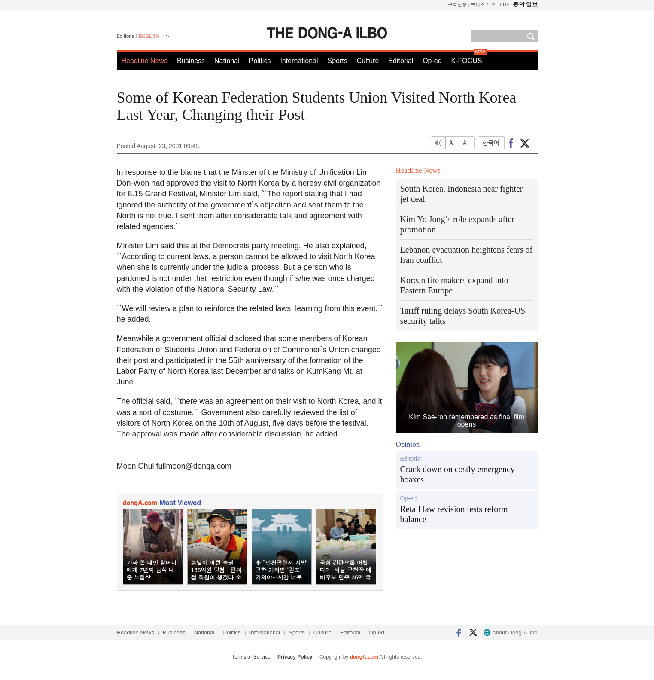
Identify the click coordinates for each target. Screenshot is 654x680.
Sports (337, 60)
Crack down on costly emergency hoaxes (457, 474)
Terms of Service (251, 657)
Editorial (400, 60)
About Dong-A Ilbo (510, 632)
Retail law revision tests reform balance (454, 514)
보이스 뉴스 (483, 4)
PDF (504, 4)
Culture (368, 60)
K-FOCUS (466, 60)
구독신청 (457, 4)
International (299, 60)
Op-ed (432, 60)
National (227, 60)
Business (191, 60)
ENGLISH (149, 36)
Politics (260, 60)
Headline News (145, 60)
